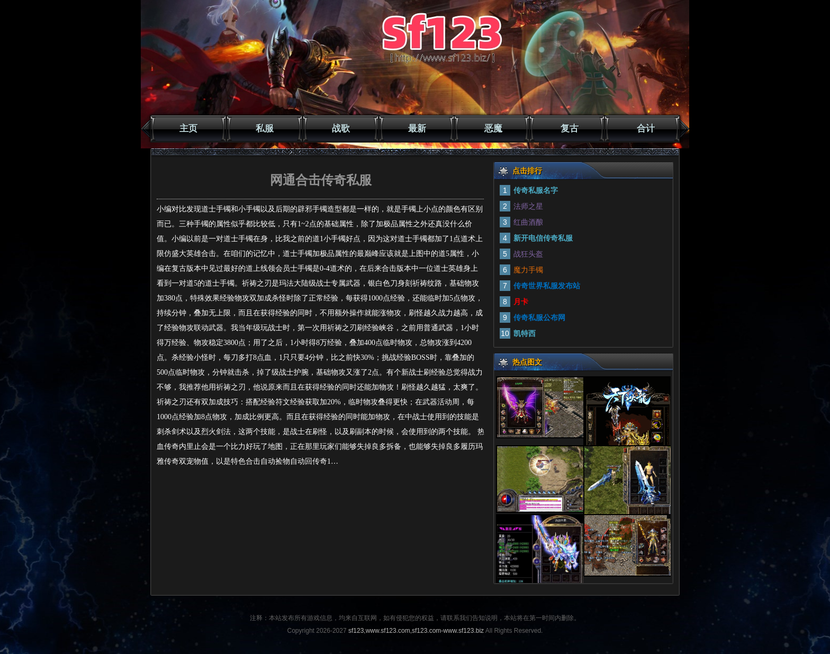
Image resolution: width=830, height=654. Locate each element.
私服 (265, 128)
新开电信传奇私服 (543, 238)
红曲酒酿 (528, 222)
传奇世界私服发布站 (546, 285)
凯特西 (524, 333)
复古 (570, 128)
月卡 (520, 301)
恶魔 (493, 128)
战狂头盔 (528, 254)
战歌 (341, 128)
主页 (188, 128)
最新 (417, 128)
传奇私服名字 (535, 190)
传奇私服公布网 (539, 317)
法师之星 (528, 206)
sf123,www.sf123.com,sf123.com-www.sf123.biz (416, 630)
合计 (646, 128)
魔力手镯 (528, 270)
